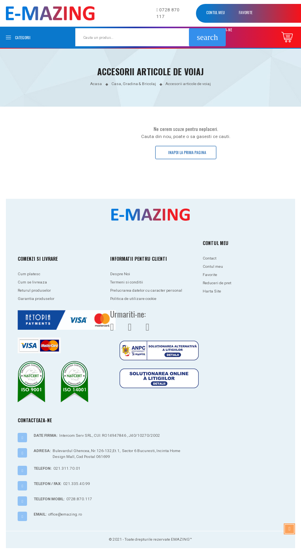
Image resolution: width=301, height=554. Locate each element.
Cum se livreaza (32, 282)
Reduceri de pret (217, 283)
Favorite (245, 12)
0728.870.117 (79, 499)
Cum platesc (29, 274)
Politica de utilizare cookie (133, 298)
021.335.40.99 (76, 483)
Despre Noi (120, 274)
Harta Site (212, 291)
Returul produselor (34, 290)
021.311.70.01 (66, 468)
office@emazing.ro (65, 514)
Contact (209, 258)
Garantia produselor (36, 298)
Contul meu (215, 12)
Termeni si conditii (126, 282)
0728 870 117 (168, 13)
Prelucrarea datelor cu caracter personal (146, 290)
